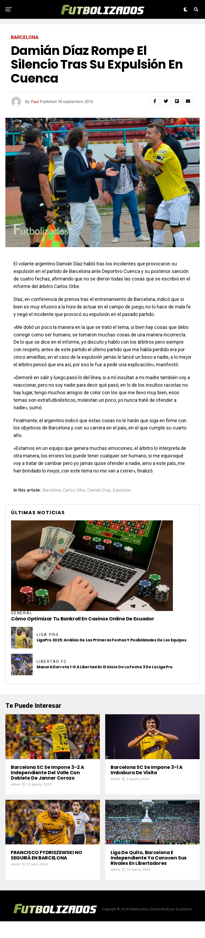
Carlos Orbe (74, 490)
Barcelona (51, 490)
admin (15, 793)
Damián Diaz (99, 490)
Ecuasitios (184, 926)
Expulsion (122, 490)
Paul (35, 102)
